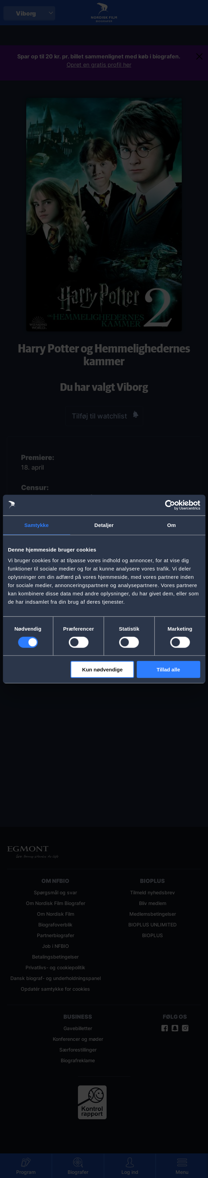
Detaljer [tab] (104, 525)
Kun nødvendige (102, 669)
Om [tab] (171, 525)
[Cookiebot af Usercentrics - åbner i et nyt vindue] (170, 505)
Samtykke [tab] (36, 525)
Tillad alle (168, 669)
